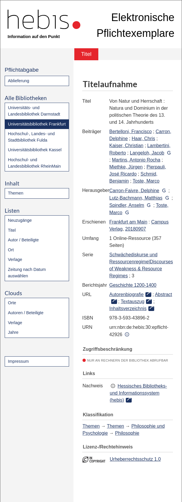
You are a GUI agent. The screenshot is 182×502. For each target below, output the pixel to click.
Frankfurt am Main (128, 221)
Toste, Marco (146, 180)
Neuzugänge (20, 220)
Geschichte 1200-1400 (133, 285)
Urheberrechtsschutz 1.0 (135, 459)
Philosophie (127, 433)
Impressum (18, 361)
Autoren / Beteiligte (26, 312)
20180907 (135, 228)
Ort (11, 249)
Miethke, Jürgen (126, 166)
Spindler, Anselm (126, 205)
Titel (12, 230)
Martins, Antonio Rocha (136, 159)
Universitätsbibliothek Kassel (34, 149)
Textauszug (133, 301)
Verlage (15, 259)
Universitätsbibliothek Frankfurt (37, 124)
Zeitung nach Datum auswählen (27, 272)
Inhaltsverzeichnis (128, 308)
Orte (12, 302)
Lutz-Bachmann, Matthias (135, 197)
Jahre (13, 332)
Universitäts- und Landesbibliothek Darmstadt (34, 110)
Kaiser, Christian (126, 145)
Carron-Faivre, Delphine (134, 190)
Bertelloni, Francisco (130, 131)
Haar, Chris (143, 138)
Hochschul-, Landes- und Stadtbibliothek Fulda (31, 136)
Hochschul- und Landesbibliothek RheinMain (34, 163)
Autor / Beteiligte (23, 240)
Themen (15, 193)
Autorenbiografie (126, 294)
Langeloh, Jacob (147, 152)
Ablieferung (18, 80)
